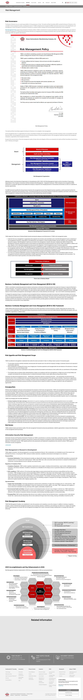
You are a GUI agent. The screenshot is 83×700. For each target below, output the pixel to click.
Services (7, 678)
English (68, 2)
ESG (43, 2)
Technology (8, 671)
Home (7, 6)
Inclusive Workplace (43, 684)
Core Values (41, 676)
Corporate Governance (21, 674)
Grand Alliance (8, 680)
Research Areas (62, 671)
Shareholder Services (21, 678)
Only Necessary (68, 692)
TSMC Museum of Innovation (72, 672)
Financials (21, 671)
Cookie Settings (24, 695)
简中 (73, 2)
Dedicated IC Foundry (20, 2)
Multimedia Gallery (32, 676)
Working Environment (41, 682)
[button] (62, 2)
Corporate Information (31, 679)
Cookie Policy (17, 695)
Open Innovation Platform (11, 676)
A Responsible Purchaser (52, 676)
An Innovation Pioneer (52, 672)
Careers (39, 2)
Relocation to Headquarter (41, 679)
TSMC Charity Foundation (72, 676)
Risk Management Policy (11, 30)
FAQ (19, 680)
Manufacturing (9, 674)
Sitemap (12, 695)
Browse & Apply (42, 671)
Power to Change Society (52, 686)
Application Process (43, 674)
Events (30, 674)
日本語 (75, 2)
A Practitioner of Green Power (52, 679)
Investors (28, 3)
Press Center (33, 2)
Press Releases (32, 671)
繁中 (70, 2)
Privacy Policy (29, 694)
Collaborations (62, 674)
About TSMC (53, 2)
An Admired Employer (51, 683)
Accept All (69, 690)
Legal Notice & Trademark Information (18, 694)
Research (47, 2)
